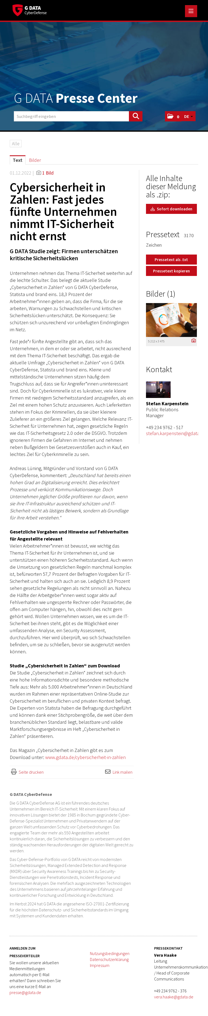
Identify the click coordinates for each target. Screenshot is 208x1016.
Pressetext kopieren (171, 271)
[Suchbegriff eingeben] (78, 116)
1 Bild (48, 173)
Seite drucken (31, 772)
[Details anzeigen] (192, 341)
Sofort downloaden (171, 208)
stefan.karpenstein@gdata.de (176, 433)
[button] (173, 116)
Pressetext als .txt (171, 259)
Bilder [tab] (35, 160)
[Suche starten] (135, 116)
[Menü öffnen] (191, 11)
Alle (16, 143)
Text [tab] (17, 160)
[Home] (30, 9)
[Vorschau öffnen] (171, 320)
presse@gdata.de (25, 992)
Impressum (99, 965)
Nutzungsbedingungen (109, 953)
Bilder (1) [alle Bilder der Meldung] (161, 293)
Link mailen (122, 772)
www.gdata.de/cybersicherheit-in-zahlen (85, 757)
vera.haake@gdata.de (173, 996)
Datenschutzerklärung (109, 959)
